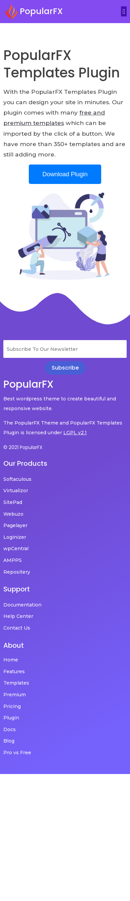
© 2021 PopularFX (23, 447)
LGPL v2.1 (75, 433)
